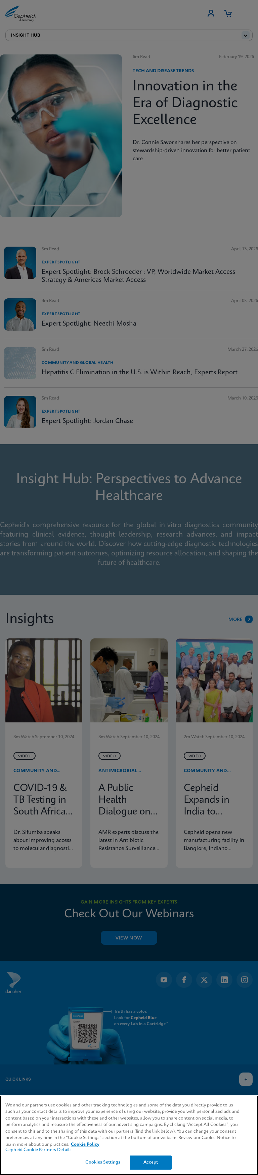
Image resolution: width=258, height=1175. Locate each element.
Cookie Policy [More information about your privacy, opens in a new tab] (85, 1144)
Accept (150, 1162)
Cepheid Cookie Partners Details (38, 1150)
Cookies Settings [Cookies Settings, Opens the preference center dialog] (102, 1162)
